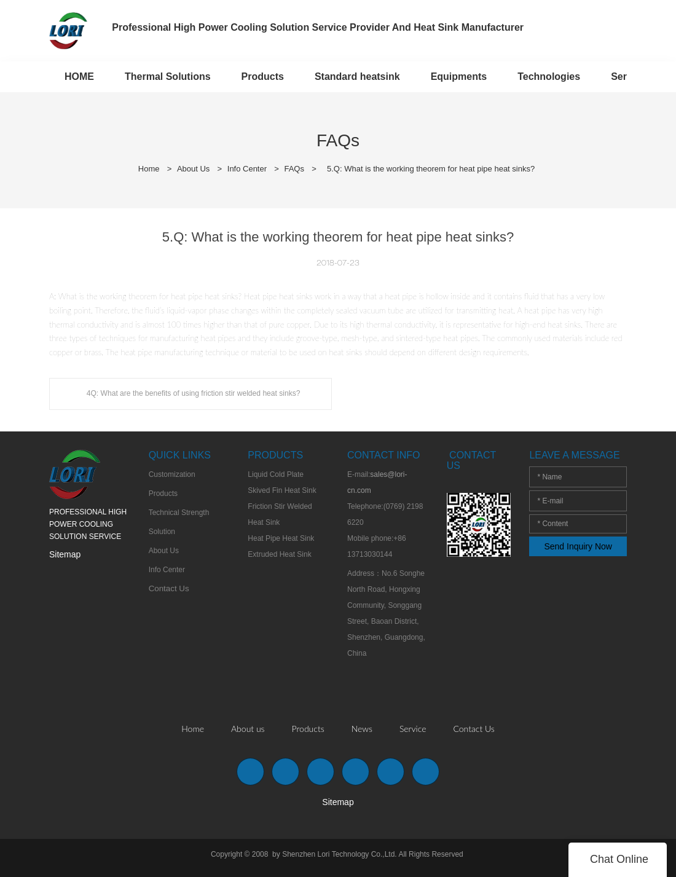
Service (412, 728)
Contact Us (473, 728)
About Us (193, 168)
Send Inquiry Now (578, 546)
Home (149, 168)
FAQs (295, 168)
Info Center (247, 168)
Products (308, 728)
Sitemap (65, 554)
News (362, 728)
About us (248, 728)
